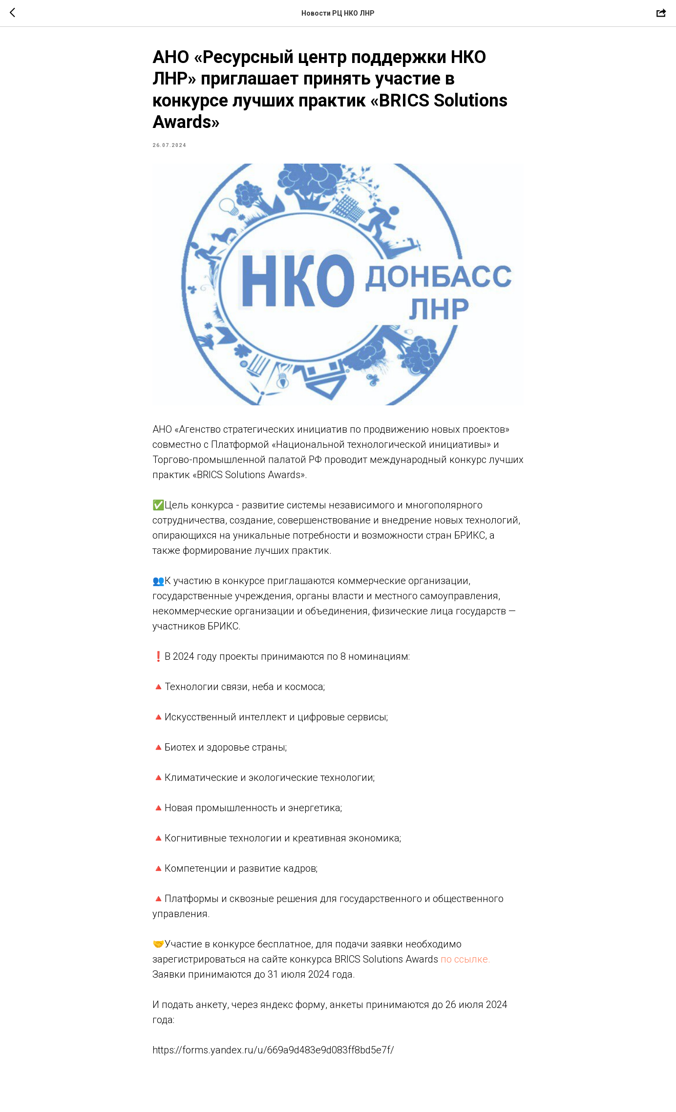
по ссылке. (465, 959)
